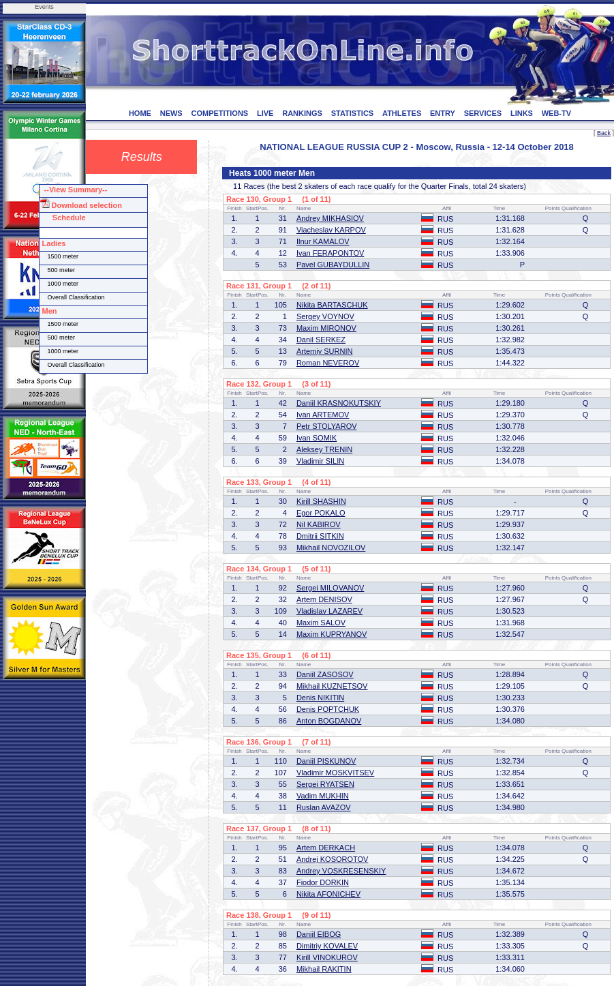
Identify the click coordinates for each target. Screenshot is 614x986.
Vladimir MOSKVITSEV (335, 772)
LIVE (265, 113)
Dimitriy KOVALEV (327, 946)
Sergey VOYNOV (325, 316)
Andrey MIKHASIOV (330, 218)
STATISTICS (352, 113)
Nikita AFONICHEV (328, 894)
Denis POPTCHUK (327, 709)
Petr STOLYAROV (326, 426)
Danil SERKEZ (321, 339)
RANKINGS (302, 113)
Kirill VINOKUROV (327, 957)
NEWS (171, 113)
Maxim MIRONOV (326, 328)
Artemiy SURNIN (324, 351)
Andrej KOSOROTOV (332, 859)
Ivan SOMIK (316, 438)
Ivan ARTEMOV (322, 414)
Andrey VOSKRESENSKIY (341, 871)
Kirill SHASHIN (321, 501)
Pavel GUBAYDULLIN (332, 264)
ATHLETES (401, 113)
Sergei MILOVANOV (330, 588)
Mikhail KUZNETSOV (332, 686)
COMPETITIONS (219, 113)
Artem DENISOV (324, 599)
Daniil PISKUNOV (326, 761)
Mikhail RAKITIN (324, 969)
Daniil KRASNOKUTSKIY (338, 403)
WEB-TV (556, 113)
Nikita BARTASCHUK (332, 305)
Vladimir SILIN (320, 461)
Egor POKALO (321, 513)
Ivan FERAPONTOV (330, 253)
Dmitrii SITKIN (320, 536)
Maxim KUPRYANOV (331, 634)
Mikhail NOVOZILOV (330, 547)
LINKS (521, 113)
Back (604, 133)
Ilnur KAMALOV (323, 241)
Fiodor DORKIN (322, 882)
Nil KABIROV (318, 524)
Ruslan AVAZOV (323, 807)
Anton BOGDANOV (328, 721)
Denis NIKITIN (320, 697)
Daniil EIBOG (318, 934)
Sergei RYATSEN (325, 784)
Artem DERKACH (325, 847)
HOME (140, 113)
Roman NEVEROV (327, 363)
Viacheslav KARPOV (331, 230)
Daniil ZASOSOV (325, 674)
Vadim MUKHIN (322, 796)
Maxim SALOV (321, 622)
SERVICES (483, 113)
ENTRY (442, 113)
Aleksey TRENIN (324, 449)
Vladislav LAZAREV (329, 611)
